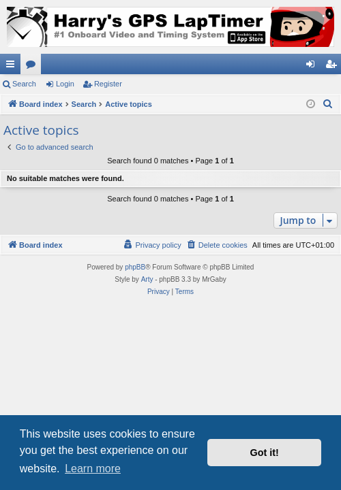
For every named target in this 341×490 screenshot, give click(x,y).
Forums (33, 66)
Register (108, 84)
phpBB (135, 267)
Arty (147, 279)
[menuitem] (328, 104)
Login (65, 84)
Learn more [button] (93, 468)
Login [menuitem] (313, 66)
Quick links (12, 66)
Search (24, 84)
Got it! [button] (264, 452)
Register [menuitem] (334, 66)
